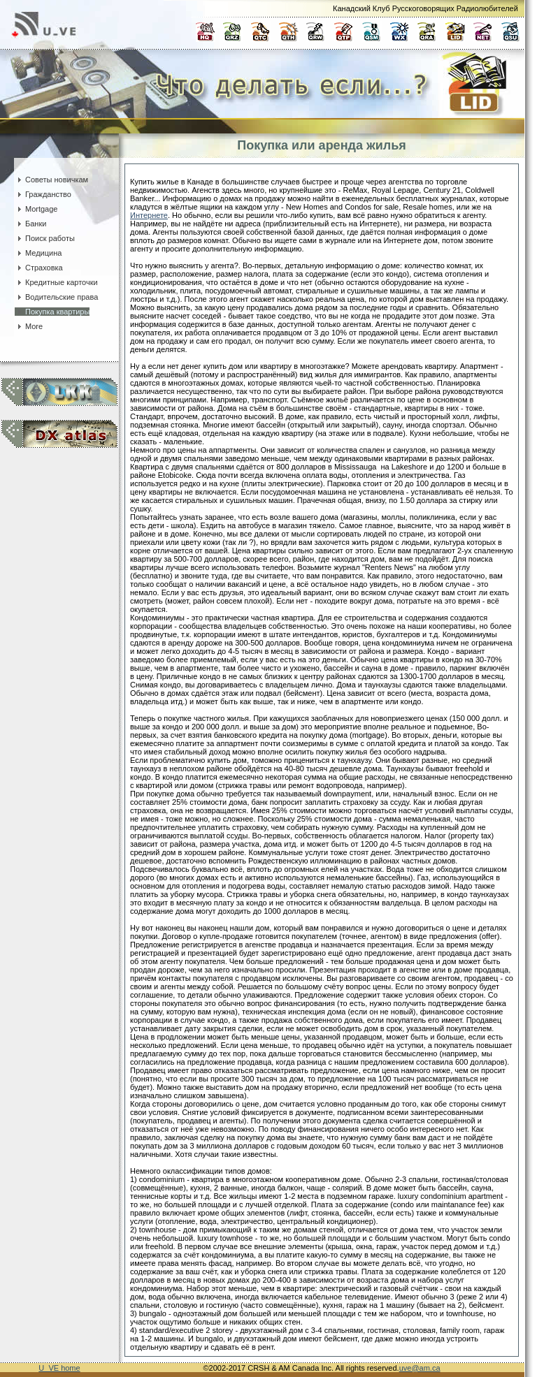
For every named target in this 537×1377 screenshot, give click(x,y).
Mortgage (36, 209)
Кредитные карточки (56, 282)
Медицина (38, 253)
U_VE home (59, 1368)
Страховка (39, 267)
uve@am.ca (420, 1368)
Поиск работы (45, 238)
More (29, 326)
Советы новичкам (51, 179)
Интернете (149, 215)
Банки (30, 223)
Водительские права (56, 297)
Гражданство (43, 194)
